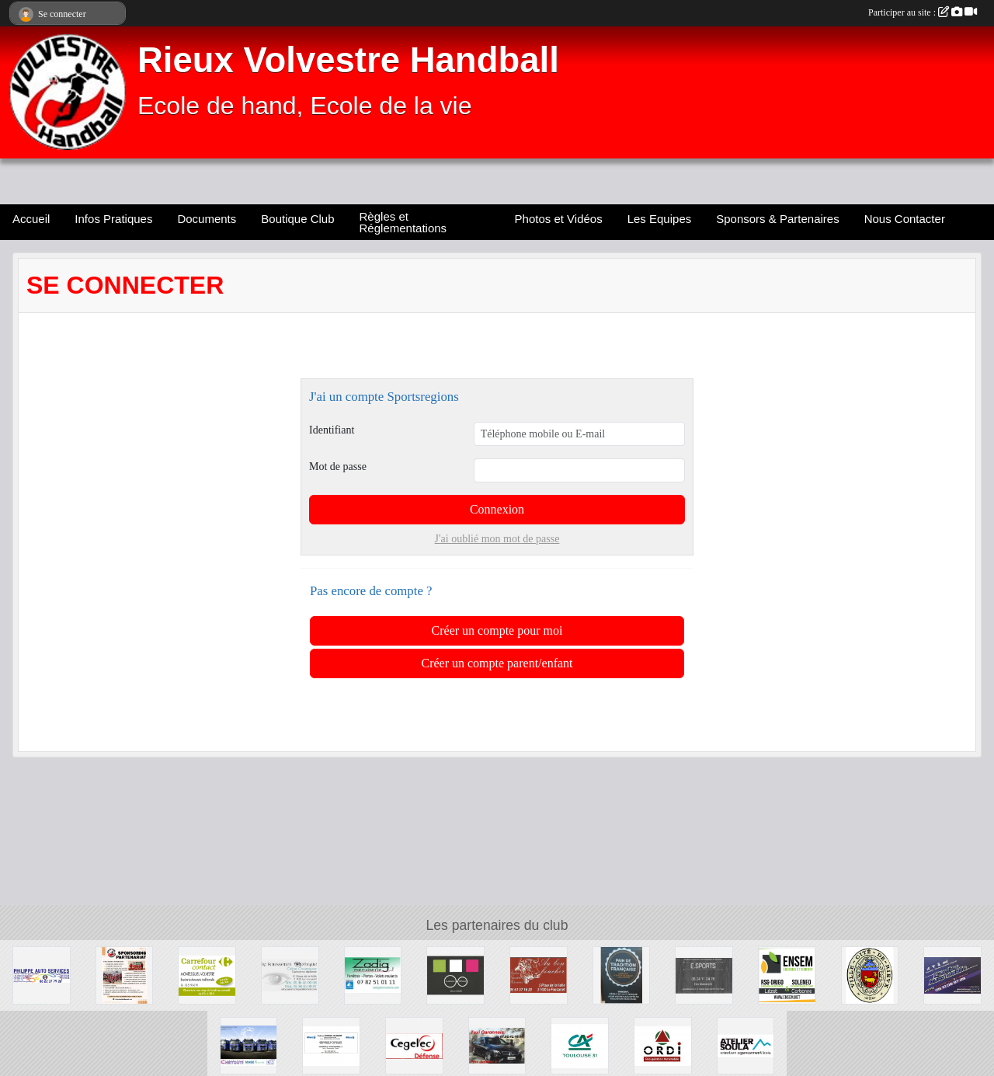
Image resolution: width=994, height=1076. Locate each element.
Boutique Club (297, 218)
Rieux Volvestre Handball (348, 60)
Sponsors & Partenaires (777, 218)
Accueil (31, 218)
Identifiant (331, 430)
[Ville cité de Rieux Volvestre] (870, 974)
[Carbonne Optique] (455, 974)
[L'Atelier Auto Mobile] (952, 974)
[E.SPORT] (704, 974)
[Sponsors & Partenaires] (125, 974)
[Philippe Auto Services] (41, 974)
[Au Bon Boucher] (538, 974)
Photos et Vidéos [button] (559, 218)
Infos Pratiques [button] (113, 218)
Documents (206, 218)
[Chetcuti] (249, 1044)
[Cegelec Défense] (414, 1044)
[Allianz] (331, 1044)
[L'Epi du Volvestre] (622, 974)
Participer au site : (922, 12)
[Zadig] (373, 974)
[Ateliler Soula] (746, 1044)
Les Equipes (659, 218)
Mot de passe (338, 466)
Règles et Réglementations (403, 222)
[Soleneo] (787, 974)
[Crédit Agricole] (580, 1044)
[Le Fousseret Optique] (290, 974)
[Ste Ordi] (663, 1044)
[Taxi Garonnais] (497, 1044)
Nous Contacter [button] (904, 218)
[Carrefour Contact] (207, 974)
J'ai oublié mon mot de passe (497, 539)
